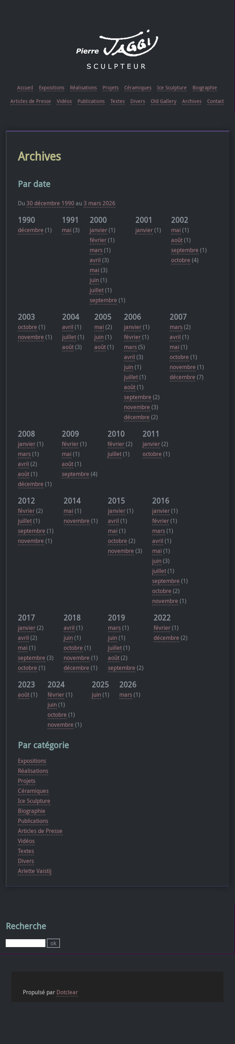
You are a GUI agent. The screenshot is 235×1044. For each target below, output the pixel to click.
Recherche (26, 926)
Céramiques (33, 791)
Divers (26, 861)
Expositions (32, 761)
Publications (33, 821)
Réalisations (33, 771)
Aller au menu (40, 3)
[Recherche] (25, 943)
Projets (26, 781)
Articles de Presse (40, 831)
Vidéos (26, 841)
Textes (26, 851)
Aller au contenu (16, 3)
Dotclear (67, 992)
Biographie (31, 811)
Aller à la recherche (64, 3)
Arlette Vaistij (34, 871)
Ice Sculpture (34, 801)
